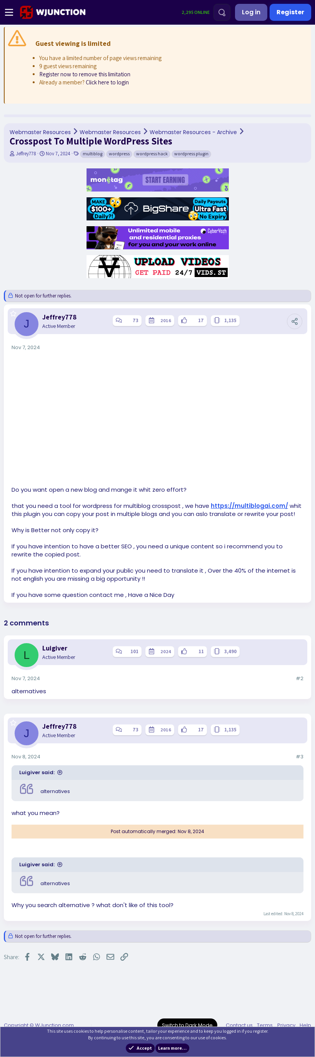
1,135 (230, 320)
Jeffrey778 (26, 153)
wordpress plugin (191, 153)
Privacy (286, 1025)
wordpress (119, 153)
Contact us (239, 1025)
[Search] (221, 12)
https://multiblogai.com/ (249, 506)
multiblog (92, 153)
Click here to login (107, 82)
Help (305, 1025)
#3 (299, 756)
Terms (265, 1025)
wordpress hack (152, 153)
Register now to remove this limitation (84, 74)
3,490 (230, 651)
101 (134, 651)
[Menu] (9, 12)
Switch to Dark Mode (187, 1025)
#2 (299, 678)
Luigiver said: (37, 772)
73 (135, 320)
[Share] (294, 321)
